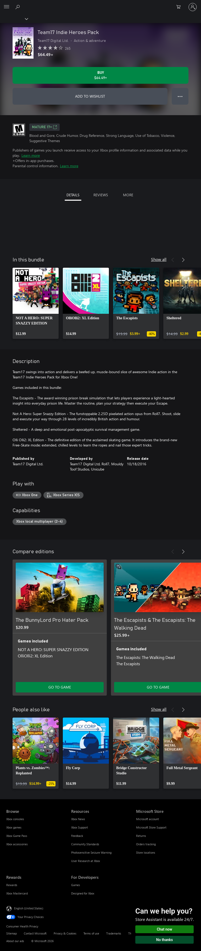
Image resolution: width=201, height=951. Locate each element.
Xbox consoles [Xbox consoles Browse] (15, 819)
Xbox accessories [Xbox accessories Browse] (17, 844)
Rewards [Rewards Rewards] (11, 885)
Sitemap (11, 933)
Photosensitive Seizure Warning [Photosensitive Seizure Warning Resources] (91, 852)
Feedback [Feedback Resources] (77, 835)
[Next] (183, 260)
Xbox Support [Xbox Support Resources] (79, 827)
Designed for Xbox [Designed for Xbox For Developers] (82, 893)
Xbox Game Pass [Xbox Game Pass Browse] (16, 835)
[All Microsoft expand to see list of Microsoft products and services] (6, 7)
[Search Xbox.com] (18, 7)
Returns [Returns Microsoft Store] (141, 835)
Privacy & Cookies (65, 933)
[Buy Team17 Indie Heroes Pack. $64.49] (100, 75)
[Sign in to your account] (192, 7)
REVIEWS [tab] (100, 194)
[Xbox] (14, 18)
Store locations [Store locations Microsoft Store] (145, 852)
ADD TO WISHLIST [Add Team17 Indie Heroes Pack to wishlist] (90, 96)
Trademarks (113, 933)
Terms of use (91, 933)
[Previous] (173, 260)
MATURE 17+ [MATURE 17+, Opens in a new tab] (44, 127)
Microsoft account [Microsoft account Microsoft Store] (147, 819)
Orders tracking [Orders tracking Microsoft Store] (146, 844)
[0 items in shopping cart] (180, 7)
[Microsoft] (100, 4)
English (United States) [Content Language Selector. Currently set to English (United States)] (28, 908)
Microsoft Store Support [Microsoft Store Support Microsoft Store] (151, 827)
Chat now (164, 929)
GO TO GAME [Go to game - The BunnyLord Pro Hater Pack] (59, 687)
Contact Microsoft (35, 933)
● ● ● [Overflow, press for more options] (180, 96)
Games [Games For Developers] (75, 885)
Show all (158, 259)
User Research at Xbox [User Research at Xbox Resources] (85, 861)
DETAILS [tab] (72, 194)
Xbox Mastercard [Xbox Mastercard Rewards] (17, 893)
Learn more (30, 155)
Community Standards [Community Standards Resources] (85, 844)
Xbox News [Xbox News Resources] (78, 819)
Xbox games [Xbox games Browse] (13, 827)
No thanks (164, 940)
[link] (36, 303)
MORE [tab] (128, 194)
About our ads (15, 941)
